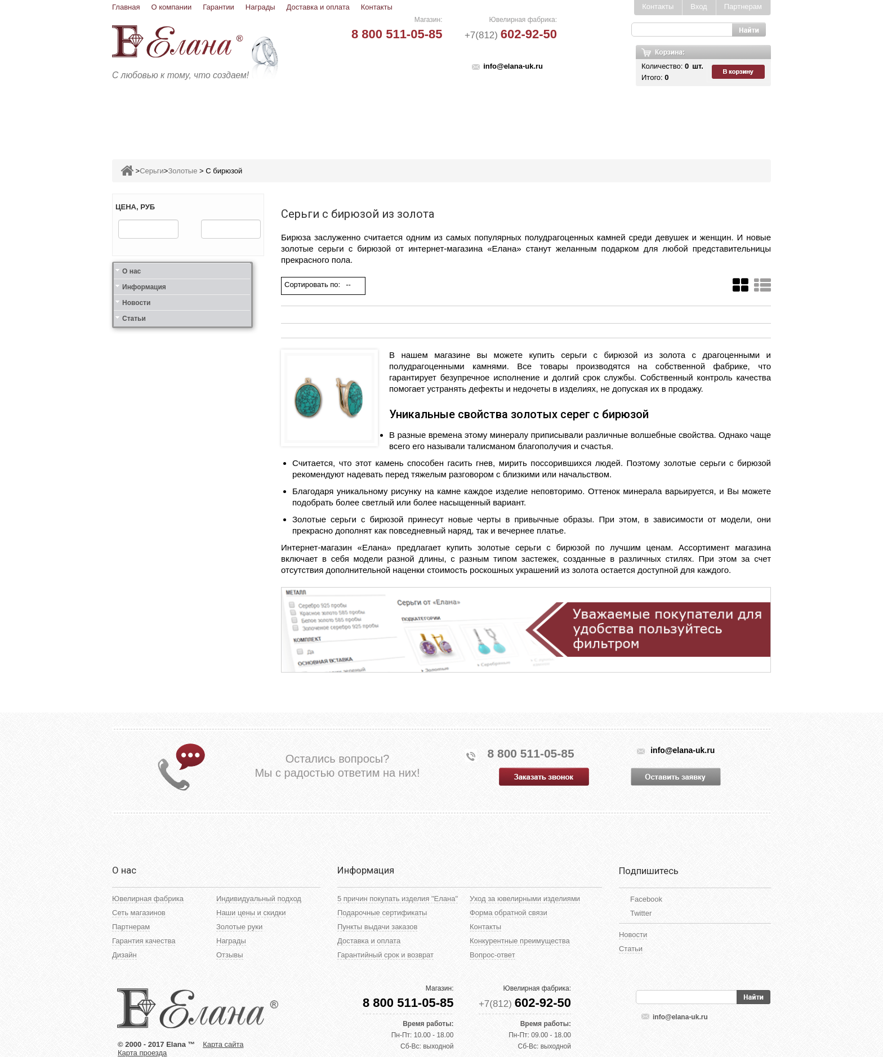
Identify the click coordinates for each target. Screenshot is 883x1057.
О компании (171, 7)
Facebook (646, 899)
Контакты (377, 7)
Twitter (641, 913)
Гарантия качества (143, 941)
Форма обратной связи (508, 912)
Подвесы (355, 116)
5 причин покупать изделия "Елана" (397, 898)
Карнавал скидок (654, 116)
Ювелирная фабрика (148, 898)
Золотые (182, 171)
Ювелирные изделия (179, 116)
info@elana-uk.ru (513, 66)
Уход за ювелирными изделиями (525, 898)
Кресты (546, 116)
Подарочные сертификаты (382, 912)
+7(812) (511, 35)
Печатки (496, 116)
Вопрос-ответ (492, 955)
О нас (131, 271)
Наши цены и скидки (251, 912)
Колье (449, 116)
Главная (126, 7)
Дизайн (124, 955)
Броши (406, 116)
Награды (260, 7)
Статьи (134, 319)
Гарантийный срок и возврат (385, 955)
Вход (698, 6)
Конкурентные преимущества (520, 941)
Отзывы (229, 955)
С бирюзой (224, 171)
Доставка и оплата (318, 7)
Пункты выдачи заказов (377, 926)
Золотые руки (239, 926)
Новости (136, 303)
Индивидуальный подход (258, 898)
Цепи (588, 116)
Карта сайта (223, 1044)
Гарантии (218, 7)
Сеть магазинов (139, 912)
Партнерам (743, 6)
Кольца (257, 116)
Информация (144, 287)
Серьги (304, 116)
